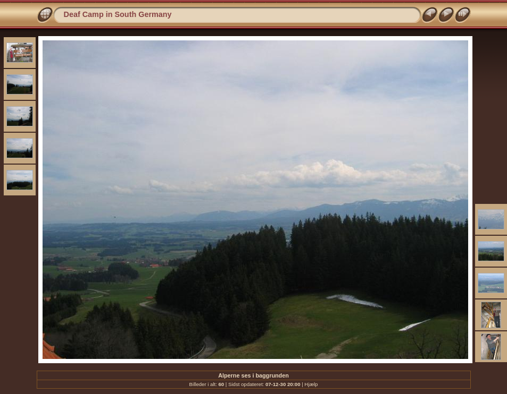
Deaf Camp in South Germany (118, 14)
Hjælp (311, 384)
